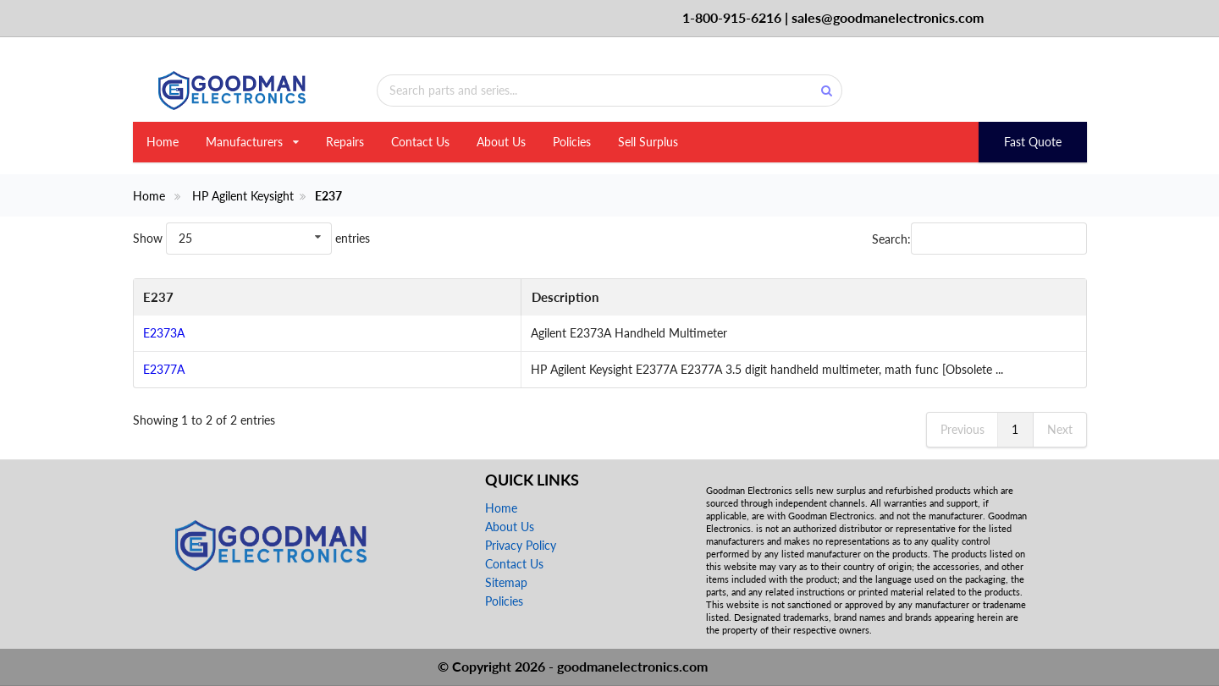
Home (162, 141)
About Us (501, 141)
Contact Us (420, 141)
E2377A (164, 369)
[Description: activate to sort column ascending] (653, 297)
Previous (962, 429)
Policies (572, 141)
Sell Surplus (648, 141)
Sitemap (506, 582)
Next (1060, 429)
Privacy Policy (520, 545)
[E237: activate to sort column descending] (178, 297)
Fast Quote (1033, 141)
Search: (979, 238)
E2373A (164, 333)
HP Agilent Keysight (243, 196)
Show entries (251, 238)
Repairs (345, 141)
